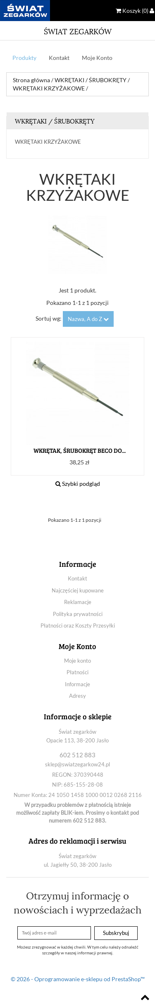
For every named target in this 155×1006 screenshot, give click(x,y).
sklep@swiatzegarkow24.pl (77, 764)
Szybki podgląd (77, 483)
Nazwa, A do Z (88, 319)
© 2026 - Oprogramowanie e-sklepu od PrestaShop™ (78, 978)
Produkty (24, 57)
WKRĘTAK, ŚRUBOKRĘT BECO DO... (79, 450)
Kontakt (59, 57)
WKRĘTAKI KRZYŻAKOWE (48, 141)
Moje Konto (97, 57)
